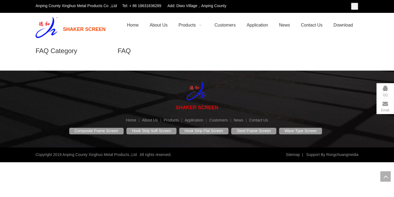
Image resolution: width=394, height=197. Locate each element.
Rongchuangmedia (342, 154)
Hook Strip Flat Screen (204, 131)
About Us (150, 120)
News (238, 120)
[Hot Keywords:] (354, 6)
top (385, 176)
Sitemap (293, 154)
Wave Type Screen (301, 131)
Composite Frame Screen (96, 131)
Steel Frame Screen (254, 131)
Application (194, 120)
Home (131, 120)
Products (171, 120)
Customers (218, 120)
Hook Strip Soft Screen (151, 131)
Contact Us (258, 120)
